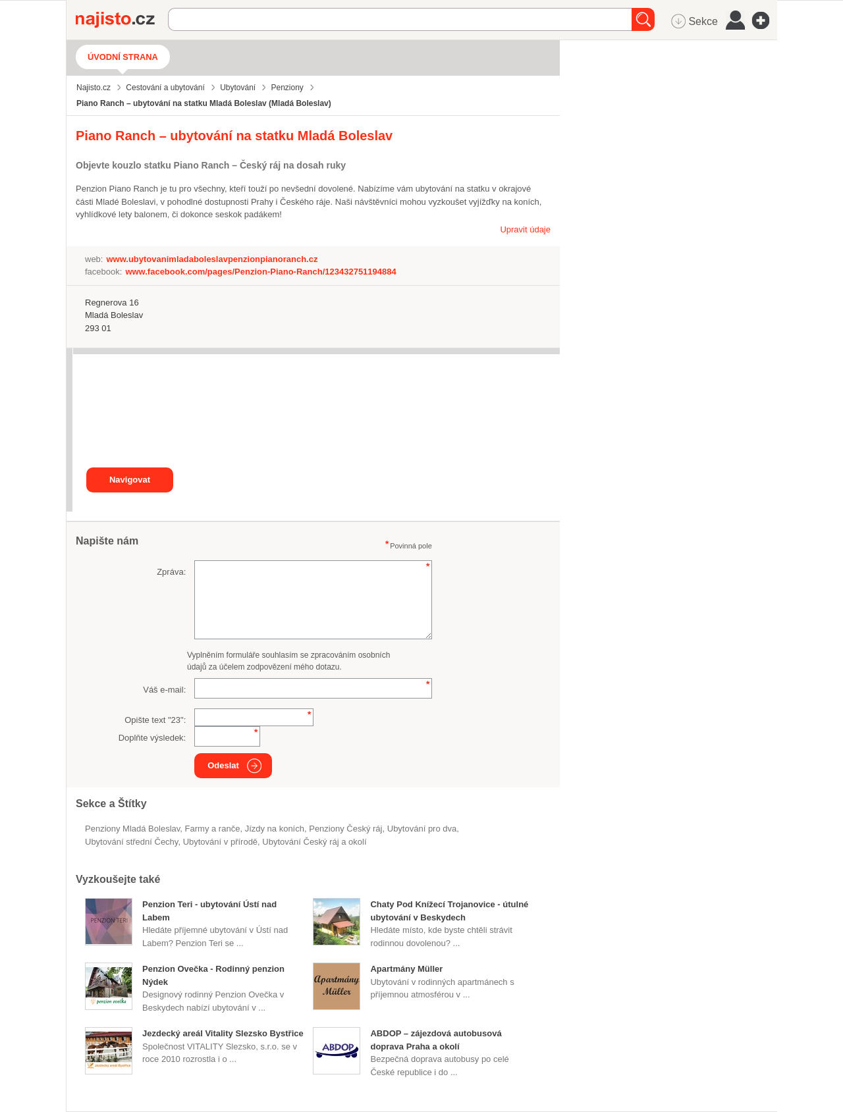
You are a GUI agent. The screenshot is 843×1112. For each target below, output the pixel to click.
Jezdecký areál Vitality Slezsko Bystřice (223, 1033)
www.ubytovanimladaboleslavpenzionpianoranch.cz (211, 259)
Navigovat (129, 480)
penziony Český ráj (345, 829)
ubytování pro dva (422, 829)
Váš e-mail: (164, 690)
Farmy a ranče (212, 829)
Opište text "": (155, 720)
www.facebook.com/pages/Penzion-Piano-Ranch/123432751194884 (260, 272)
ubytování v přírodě (220, 842)
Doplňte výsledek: (152, 738)
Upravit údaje (525, 229)
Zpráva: (171, 572)
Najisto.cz (122, 20)
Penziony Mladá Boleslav (132, 829)
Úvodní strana (123, 57)
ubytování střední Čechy (131, 842)
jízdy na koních (274, 829)
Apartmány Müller (406, 969)
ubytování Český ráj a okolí (314, 842)
